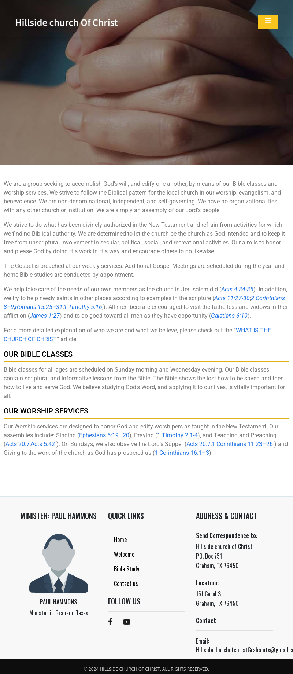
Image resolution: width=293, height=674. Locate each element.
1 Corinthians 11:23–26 (242, 444)
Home (120, 539)
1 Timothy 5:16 (83, 306)
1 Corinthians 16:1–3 (182, 452)
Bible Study (126, 568)
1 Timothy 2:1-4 (177, 435)
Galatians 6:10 (229, 315)
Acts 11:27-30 (232, 298)
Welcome (124, 554)
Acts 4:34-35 (237, 289)
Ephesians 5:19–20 (104, 435)
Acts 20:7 (17, 444)
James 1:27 (45, 315)
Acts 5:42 (43, 444)
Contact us (126, 583)
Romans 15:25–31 (39, 306)
